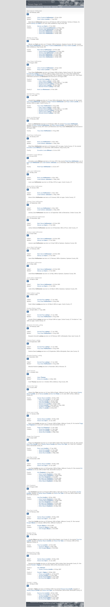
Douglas (31, 522)
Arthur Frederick (45, 17)
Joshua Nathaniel (47, 28)
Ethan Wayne (45, 481)
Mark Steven (34, 45)
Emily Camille (45, 474)
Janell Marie (46, 32)
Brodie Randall (45, 576)
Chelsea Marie (46, 475)
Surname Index (47, 6)
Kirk (41, 472)
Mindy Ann (42, 379)
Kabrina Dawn (45, 85)
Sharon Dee (42, 420)
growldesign (68, 605)
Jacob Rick (44, 429)
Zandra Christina (46, 569)
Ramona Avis (45, 404)
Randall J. (36, 565)
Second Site (53, 605)
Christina (43, 405)
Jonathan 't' (44, 406)
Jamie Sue (44, 430)
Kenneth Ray (32, 73)
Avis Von (55, 393)
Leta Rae (43, 401)
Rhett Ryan (72, 161)
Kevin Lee (37, 75)
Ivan (41, 567)
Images (60, 6)
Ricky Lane (44, 399)
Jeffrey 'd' (44, 408)
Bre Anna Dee (45, 578)
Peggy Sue (43, 427)
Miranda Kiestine (46, 86)
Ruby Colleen (43, 19)
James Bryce (45, 432)
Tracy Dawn (33, 101)
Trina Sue (44, 402)
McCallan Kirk (46, 478)
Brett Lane (43, 141)
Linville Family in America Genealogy (35, 6)
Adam (41, 377)
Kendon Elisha (45, 82)
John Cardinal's (48, 605)
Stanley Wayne (43, 398)
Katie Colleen (45, 81)
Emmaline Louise (34, 147)
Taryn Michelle (46, 479)
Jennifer (43, 575)
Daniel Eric (44, 527)
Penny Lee (44, 574)
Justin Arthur (46, 33)
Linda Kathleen (44, 143)
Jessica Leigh (46, 29)
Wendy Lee (36, 23)
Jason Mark (45, 30)
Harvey (43, 393)
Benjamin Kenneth (46, 83)
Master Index (55, 6)
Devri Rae (44, 477)
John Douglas (44, 528)
